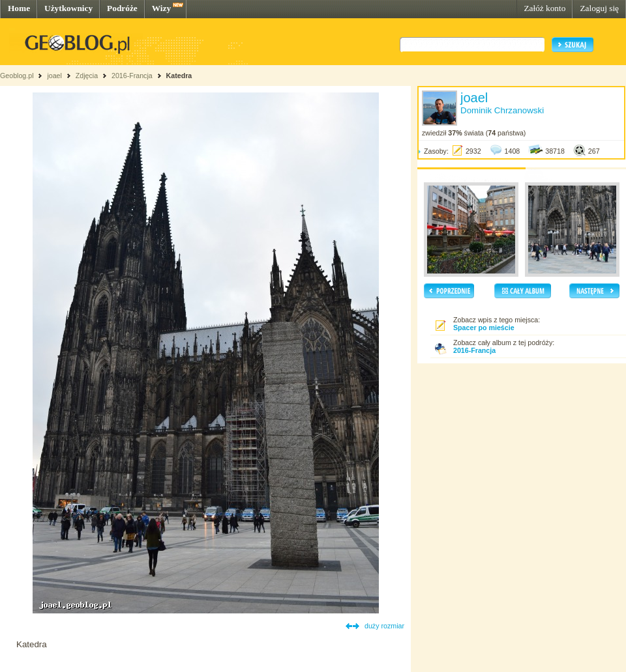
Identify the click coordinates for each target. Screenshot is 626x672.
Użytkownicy (68, 8)
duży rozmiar (384, 626)
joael (54, 75)
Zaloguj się (599, 8)
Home (19, 8)
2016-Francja (132, 75)
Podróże (122, 8)
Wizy (161, 8)
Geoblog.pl (17, 75)
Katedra (179, 75)
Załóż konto (544, 8)
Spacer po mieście (483, 327)
